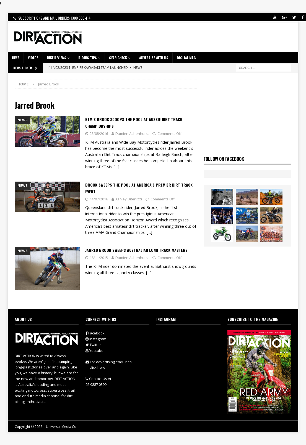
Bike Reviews (56, 57)
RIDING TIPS (87, 57)
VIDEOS (33, 57)
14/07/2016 (99, 199)
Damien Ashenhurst (132, 133)
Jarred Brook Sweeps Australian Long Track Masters (136, 250)
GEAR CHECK (118, 57)
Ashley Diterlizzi (128, 199)
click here (97, 367)
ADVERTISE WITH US (153, 57)
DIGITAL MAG (186, 57)
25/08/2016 (99, 133)
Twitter (93, 344)
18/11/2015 (99, 257)
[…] (116, 166)
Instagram (95, 338)
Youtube (94, 350)
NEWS (15, 57)
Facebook (95, 333)
